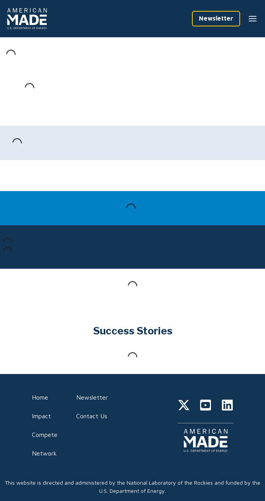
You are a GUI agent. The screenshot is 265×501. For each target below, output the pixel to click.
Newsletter (92, 397)
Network (44, 453)
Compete (45, 434)
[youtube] (205, 406)
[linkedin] (227, 406)
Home (40, 397)
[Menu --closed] (252, 18)
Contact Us (91, 415)
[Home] (28, 19)
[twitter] (184, 406)
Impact (41, 415)
